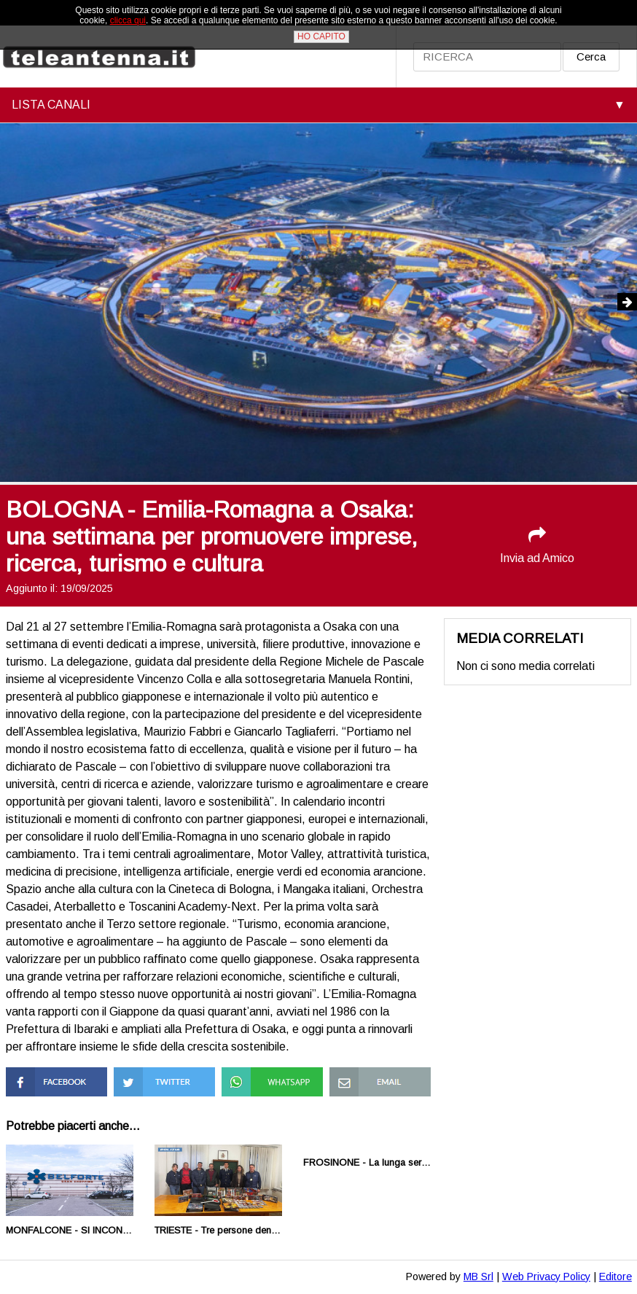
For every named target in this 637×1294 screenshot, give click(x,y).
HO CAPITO (321, 36)
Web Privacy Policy (546, 1276)
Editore (615, 1276)
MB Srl (478, 1276)
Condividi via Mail (372, 1073)
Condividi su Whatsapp (252, 1080)
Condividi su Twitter (164, 1073)
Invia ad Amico (537, 545)
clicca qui (128, 20)
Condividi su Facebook (36, 1080)
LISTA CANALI (51, 104)
